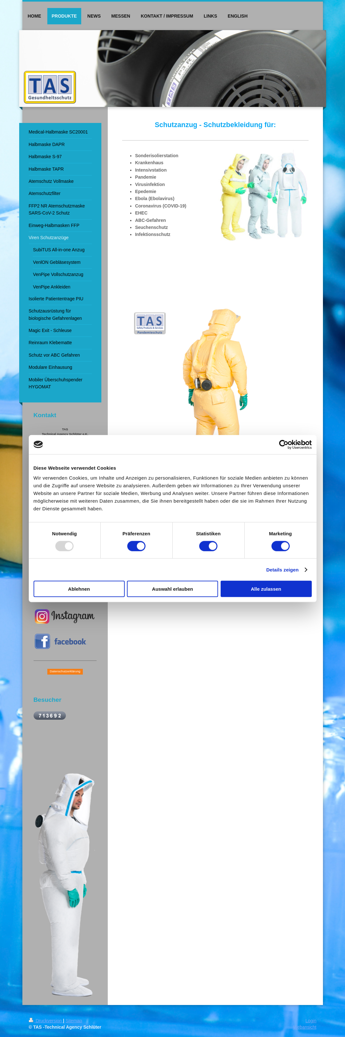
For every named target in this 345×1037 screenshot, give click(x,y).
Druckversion (46, 1020)
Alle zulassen (266, 589)
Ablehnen (79, 589)
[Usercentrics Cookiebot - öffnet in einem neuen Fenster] (284, 444)
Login (310, 1020)
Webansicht (305, 1027)
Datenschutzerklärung (65, 671)
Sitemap (74, 1020)
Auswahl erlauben (172, 589)
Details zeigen (282, 569)
